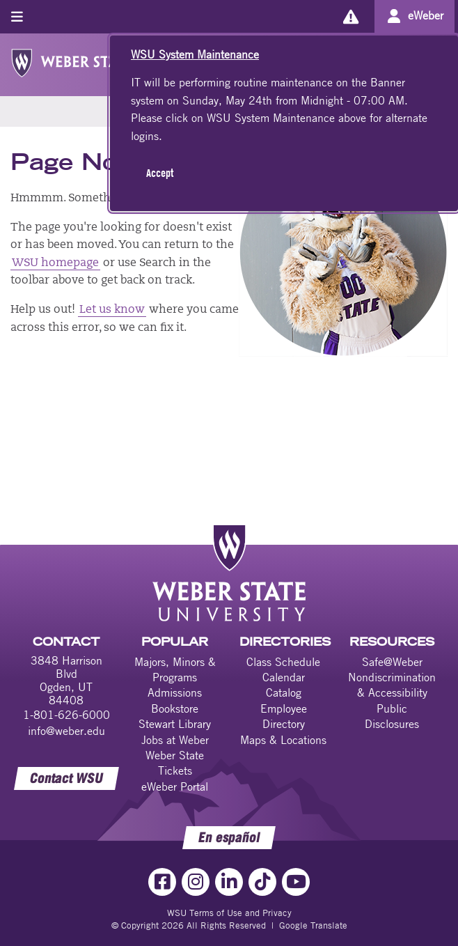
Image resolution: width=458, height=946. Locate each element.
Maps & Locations (283, 740)
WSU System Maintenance (195, 54)
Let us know (112, 310)
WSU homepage (55, 263)
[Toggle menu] (17, 16)
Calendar (283, 677)
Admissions (175, 692)
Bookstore (174, 708)
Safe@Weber (392, 662)
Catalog (283, 692)
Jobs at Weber (175, 740)
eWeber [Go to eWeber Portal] (425, 15)
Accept (159, 173)
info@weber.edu (66, 731)
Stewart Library (175, 724)
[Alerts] (350, 16)
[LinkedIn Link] (229, 882)
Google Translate (313, 925)
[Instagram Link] (196, 882)
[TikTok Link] (262, 882)
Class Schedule (283, 662)
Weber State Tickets (174, 762)
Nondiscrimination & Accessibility (392, 684)
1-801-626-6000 (66, 715)
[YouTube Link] (296, 882)
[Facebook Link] (162, 882)
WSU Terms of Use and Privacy (229, 912)
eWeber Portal (174, 786)
